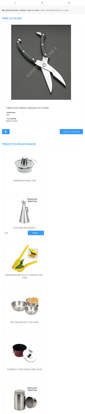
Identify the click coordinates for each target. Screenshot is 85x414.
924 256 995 (66, 362)
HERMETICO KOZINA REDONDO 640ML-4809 (63, 324)
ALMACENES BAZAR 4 (10, 10)
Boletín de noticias (42, 381)
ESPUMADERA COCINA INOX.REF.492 (22, 323)
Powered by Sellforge (71, 410)
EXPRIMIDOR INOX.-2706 (22, 180)
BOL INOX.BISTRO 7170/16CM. (62, 228)
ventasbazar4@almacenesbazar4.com (71, 369)
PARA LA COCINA (33, 10)
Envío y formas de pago (14, 361)
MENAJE (23, 10)
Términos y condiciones (11, 356)
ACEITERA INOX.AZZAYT (62, 180)
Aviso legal (11, 369)
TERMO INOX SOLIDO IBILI (62, 275)
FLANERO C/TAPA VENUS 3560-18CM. (22, 275)
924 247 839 (66, 366)
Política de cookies (14, 373)
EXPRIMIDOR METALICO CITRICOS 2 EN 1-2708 (22, 229)
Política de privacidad (15, 366)
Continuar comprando (71, 131)
